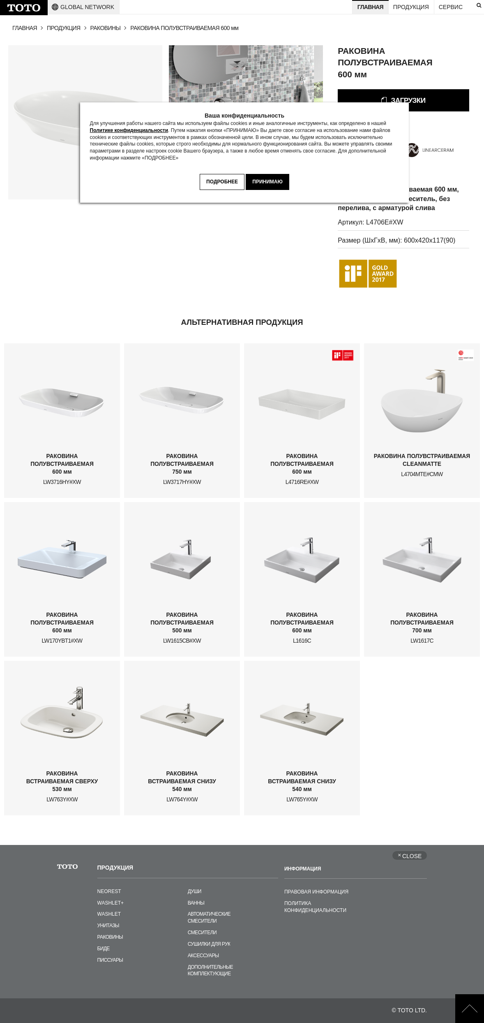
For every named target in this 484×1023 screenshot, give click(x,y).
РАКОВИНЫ (105, 28)
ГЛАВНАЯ (24, 28)
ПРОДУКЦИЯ (64, 28)
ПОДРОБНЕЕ (222, 182)
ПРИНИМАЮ (267, 182)
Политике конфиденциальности (129, 130)
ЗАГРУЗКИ (408, 100)
